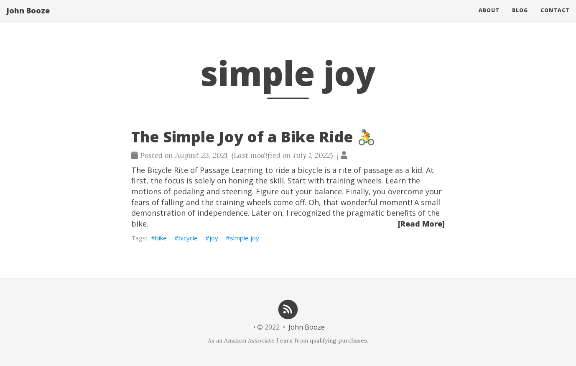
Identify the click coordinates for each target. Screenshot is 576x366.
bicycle (188, 238)
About (489, 18)
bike (161, 238)
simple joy (244, 238)
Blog (520, 18)
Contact (555, 18)
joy (213, 238)
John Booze (28, 19)
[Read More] (421, 224)
